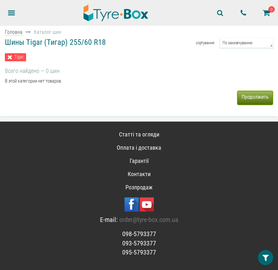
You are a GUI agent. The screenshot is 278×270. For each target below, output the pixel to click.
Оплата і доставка (139, 147)
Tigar (19, 57)
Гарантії (139, 160)
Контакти (139, 174)
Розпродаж (139, 187)
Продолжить (255, 97)
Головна (14, 32)
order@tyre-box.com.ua (148, 220)
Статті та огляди (139, 134)
